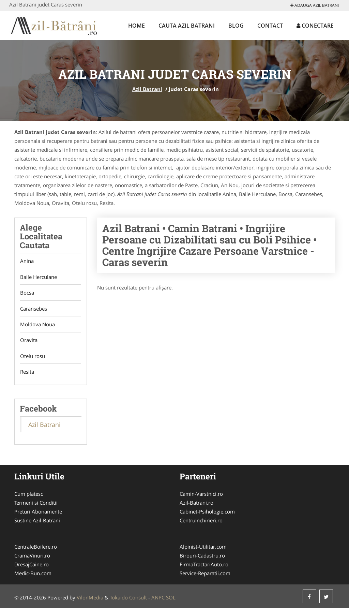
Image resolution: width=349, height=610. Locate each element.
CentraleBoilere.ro (35, 548)
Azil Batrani (147, 89)
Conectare (315, 25)
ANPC (158, 599)
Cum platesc (28, 495)
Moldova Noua (37, 325)
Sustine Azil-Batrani (37, 522)
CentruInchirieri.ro (201, 522)
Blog (236, 25)
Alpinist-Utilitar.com (203, 548)
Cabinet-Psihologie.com (207, 513)
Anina (26, 261)
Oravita (28, 341)
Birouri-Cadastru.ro (202, 557)
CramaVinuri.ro (32, 557)
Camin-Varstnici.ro (201, 495)
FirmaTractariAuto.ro (204, 566)
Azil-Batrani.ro (196, 504)
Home (136, 25)
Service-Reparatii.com (205, 574)
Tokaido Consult (128, 599)
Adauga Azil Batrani (314, 5)
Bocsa (27, 293)
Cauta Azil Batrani (186, 25)
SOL (171, 599)
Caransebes (33, 309)
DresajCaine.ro (31, 566)
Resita (27, 373)
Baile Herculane (38, 277)
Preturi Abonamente (38, 513)
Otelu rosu (32, 357)
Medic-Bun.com (32, 574)
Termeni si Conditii (36, 504)
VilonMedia (90, 599)
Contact (270, 25)
